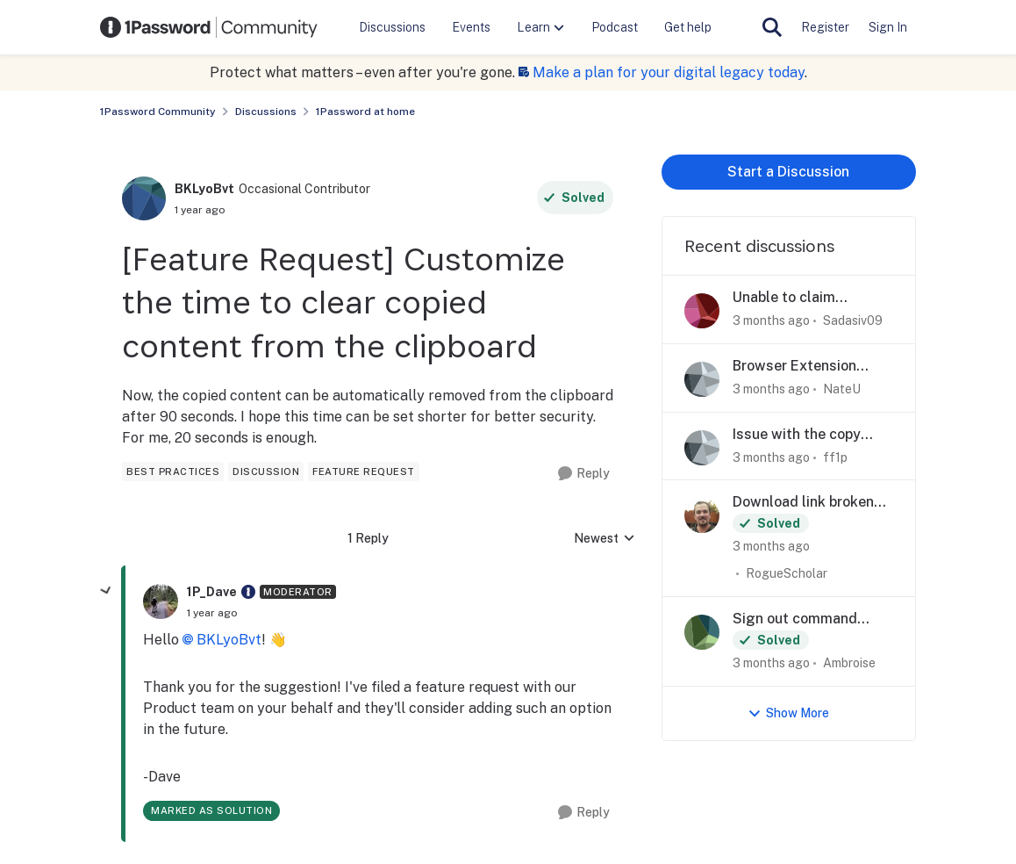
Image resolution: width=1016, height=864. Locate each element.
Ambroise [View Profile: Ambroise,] (849, 663)
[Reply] (584, 474)
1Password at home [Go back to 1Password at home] (365, 111)
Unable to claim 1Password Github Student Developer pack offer (812, 298)
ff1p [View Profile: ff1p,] (835, 457)
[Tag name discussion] (266, 471)
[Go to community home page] (209, 27)
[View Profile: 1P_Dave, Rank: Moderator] (160, 601)
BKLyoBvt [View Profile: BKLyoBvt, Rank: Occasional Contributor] (204, 189)
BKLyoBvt (229, 639)
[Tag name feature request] (363, 471)
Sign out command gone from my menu (798, 619)
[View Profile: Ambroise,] (701, 632)
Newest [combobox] (604, 539)
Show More (788, 713)
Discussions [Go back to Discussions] (266, 111)
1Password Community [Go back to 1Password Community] (158, 111)
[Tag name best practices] (173, 471)
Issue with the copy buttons (797, 435)
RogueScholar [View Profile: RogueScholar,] (786, 573)
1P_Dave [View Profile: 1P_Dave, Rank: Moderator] (212, 592)
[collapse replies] (106, 590)
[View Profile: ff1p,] (701, 447)
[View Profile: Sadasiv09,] (701, 310)
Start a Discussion (788, 171)
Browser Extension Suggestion (794, 366)
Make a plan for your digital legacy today (669, 72)
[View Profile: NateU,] (701, 379)
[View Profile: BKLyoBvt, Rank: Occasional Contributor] (144, 198)
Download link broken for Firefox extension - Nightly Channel (803, 502)
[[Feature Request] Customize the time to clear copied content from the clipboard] (212, 613)
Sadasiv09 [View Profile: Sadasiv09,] (853, 320)
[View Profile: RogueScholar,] (701, 515)
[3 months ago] (771, 321)
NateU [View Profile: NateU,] (842, 389)
